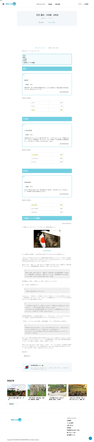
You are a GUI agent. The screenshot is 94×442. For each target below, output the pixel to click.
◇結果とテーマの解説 (29, 62)
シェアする (52, 22)
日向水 (25, 61)
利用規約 (69, 427)
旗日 (24, 57)
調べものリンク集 (71, 432)
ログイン (80, 4)
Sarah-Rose (48, 250)
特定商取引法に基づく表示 (73, 430)
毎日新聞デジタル (71, 435)
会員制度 (50, 4)
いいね (41, 22)
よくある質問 (70, 423)
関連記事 (11, 404)
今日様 (25, 59)
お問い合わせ (70, 425)
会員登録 (86, 4)
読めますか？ (43, 18)
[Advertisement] (47, 36)
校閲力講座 (57, 4)
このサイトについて (40, 4)
